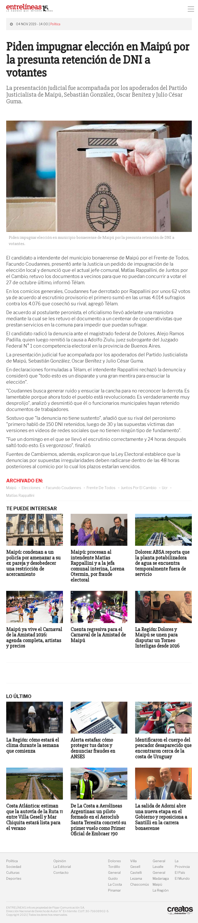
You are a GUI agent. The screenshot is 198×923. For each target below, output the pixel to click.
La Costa (115, 884)
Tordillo (114, 867)
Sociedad (13, 867)
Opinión (59, 861)
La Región (161, 890)
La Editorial (62, 867)
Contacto (61, 873)
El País (180, 873)
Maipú (11, 487)
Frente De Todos (101, 487)
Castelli (136, 873)
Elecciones (31, 487)
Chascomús (139, 884)
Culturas (13, 873)
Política (55, 24)
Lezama (136, 878)
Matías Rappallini (20, 495)
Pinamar (114, 890)
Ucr (165, 487)
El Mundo (182, 878)
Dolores (114, 861)
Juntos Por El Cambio (138, 487)
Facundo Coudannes (63, 487)
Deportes (13, 878)
